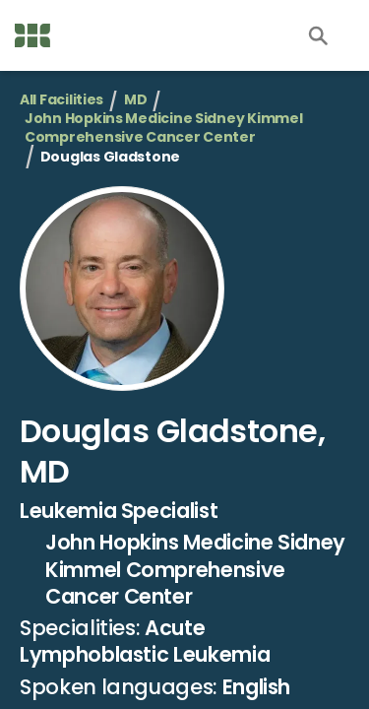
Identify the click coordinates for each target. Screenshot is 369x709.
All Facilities (61, 100)
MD (135, 100)
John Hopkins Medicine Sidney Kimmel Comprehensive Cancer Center (163, 128)
